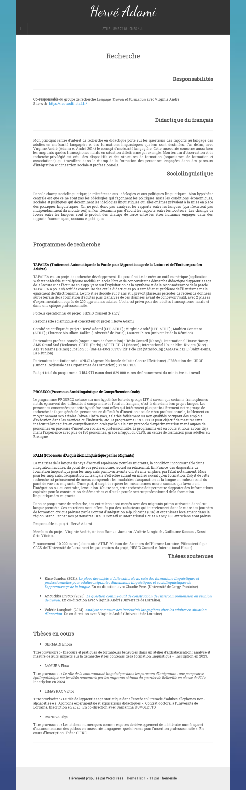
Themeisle (168, 778)
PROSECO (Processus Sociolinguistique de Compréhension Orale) (86, 391)
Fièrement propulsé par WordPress (96, 778)
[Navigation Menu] (224, 28)
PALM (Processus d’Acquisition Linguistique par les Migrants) (83, 455)
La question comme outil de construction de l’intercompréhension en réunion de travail (128, 598)
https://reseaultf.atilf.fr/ (68, 103)
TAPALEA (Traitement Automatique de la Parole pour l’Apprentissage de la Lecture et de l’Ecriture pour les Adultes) (117, 266)
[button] (123, 267)
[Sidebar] (21, 28)
